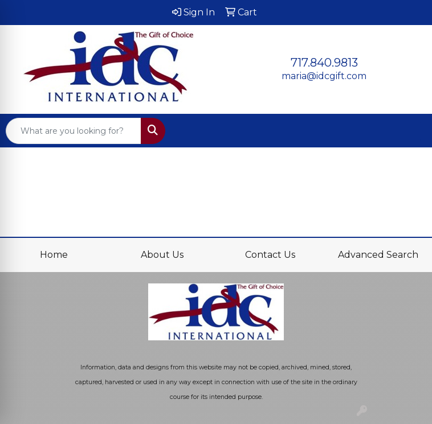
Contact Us (270, 254)
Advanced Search (378, 254)
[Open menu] (409, 131)
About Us (162, 254)
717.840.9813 (324, 62)
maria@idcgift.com (324, 76)
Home (54, 254)
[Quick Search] (73, 131)
